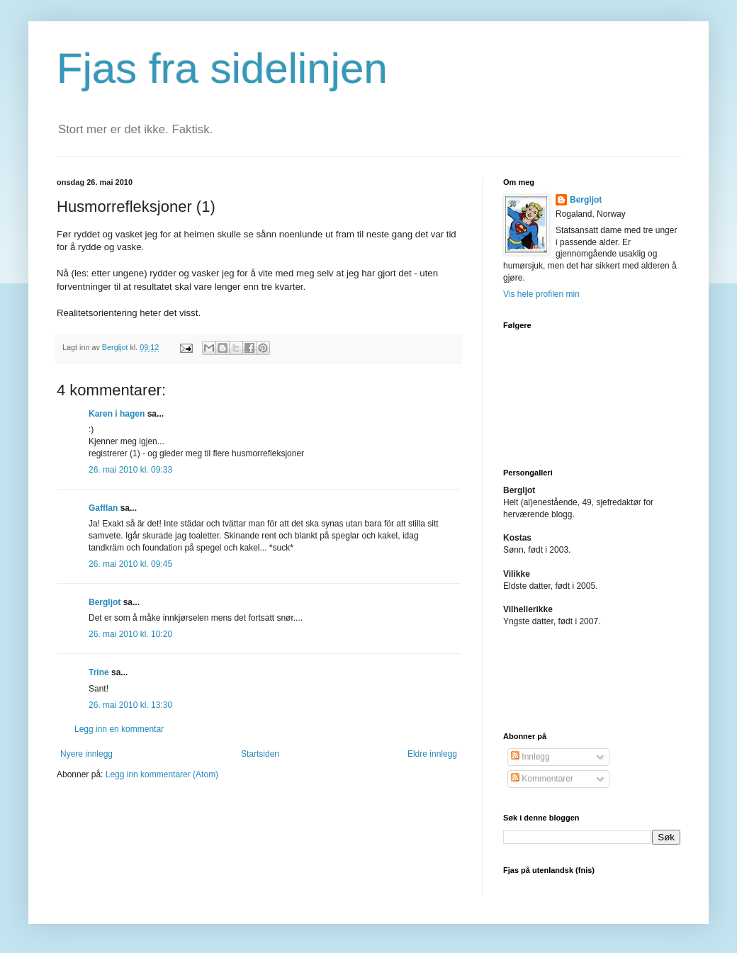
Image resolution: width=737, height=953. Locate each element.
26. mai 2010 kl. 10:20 (130, 634)
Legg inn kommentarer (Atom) (162, 774)
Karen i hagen (117, 414)
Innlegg (530, 757)
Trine (99, 672)
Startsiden (260, 754)
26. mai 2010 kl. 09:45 (130, 564)
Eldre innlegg (432, 754)
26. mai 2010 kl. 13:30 (130, 705)
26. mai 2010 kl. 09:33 (130, 470)
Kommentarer (542, 779)
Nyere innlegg (86, 754)
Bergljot (104, 602)
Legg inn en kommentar (119, 729)
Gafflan (103, 508)
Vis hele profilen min (541, 294)
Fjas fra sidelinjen (222, 68)
